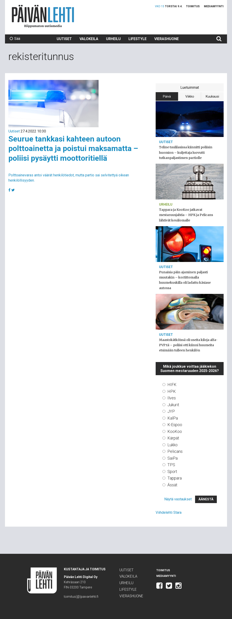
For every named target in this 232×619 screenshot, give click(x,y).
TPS (171, 464)
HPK (171, 391)
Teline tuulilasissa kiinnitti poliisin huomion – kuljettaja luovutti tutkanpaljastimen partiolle (185, 152)
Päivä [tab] (167, 96)
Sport (172, 471)
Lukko (172, 444)
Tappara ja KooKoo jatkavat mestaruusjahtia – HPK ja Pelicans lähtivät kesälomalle (186, 215)
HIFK (171, 384)
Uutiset (64, 39)
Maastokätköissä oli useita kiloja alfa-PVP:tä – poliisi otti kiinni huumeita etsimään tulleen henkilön (188, 345)
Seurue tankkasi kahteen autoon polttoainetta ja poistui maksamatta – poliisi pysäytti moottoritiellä (73, 148)
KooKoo (174, 431)
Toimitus (193, 6)
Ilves (171, 398)
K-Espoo (174, 424)
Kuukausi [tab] (212, 96)
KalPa (172, 418)
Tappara (174, 478)
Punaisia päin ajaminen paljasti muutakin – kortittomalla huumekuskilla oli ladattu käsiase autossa (185, 280)
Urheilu (113, 39)
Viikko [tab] (189, 96)
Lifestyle (137, 39)
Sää (15, 38)
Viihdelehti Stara (168, 512)
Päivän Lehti (43, 16)
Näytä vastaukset (178, 499)
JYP (171, 411)
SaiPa (172, 458)
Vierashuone (166, 39)
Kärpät (173, 438)
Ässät (172, 484)
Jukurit (173, 404)
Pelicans (175, 451)
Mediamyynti (214, 6)
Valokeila (89, 39)
